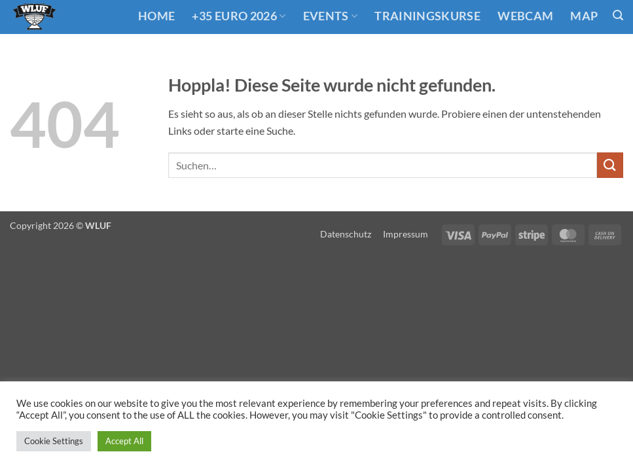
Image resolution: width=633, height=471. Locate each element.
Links (168, 54)
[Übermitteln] (610, 165)
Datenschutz (345, 233)
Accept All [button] (124, 441)
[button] (618, 15)
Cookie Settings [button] (53, 441)
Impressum (405, 233)
